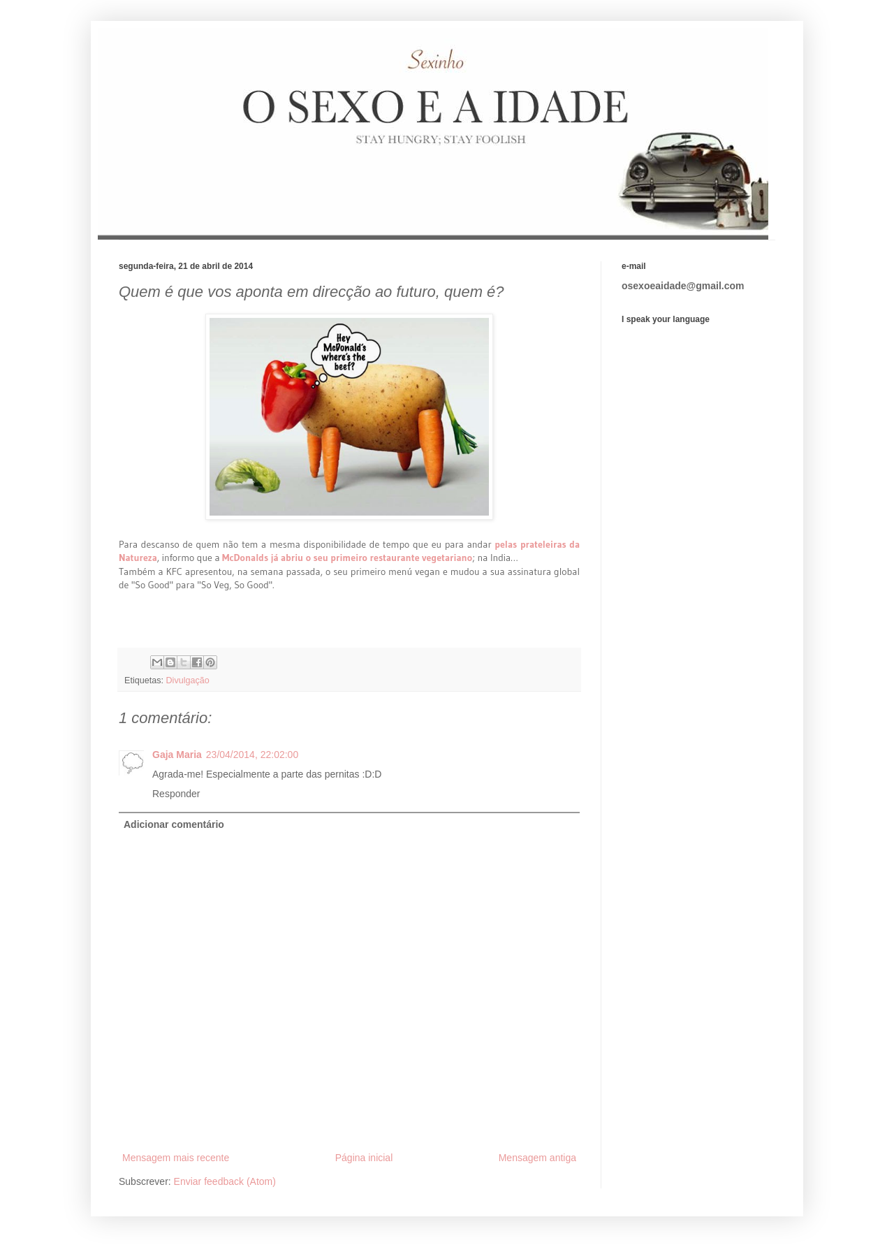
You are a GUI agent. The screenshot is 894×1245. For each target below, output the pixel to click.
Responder (176, 793)
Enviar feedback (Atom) (225, 1181)
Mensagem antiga (537, 1157)
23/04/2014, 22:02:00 (252, 754)
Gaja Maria (177, 754)
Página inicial (364, 1157)
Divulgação (188, 680)
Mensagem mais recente (175, 1157)
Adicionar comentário (174, 824)
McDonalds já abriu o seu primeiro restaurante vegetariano (347, 557)
